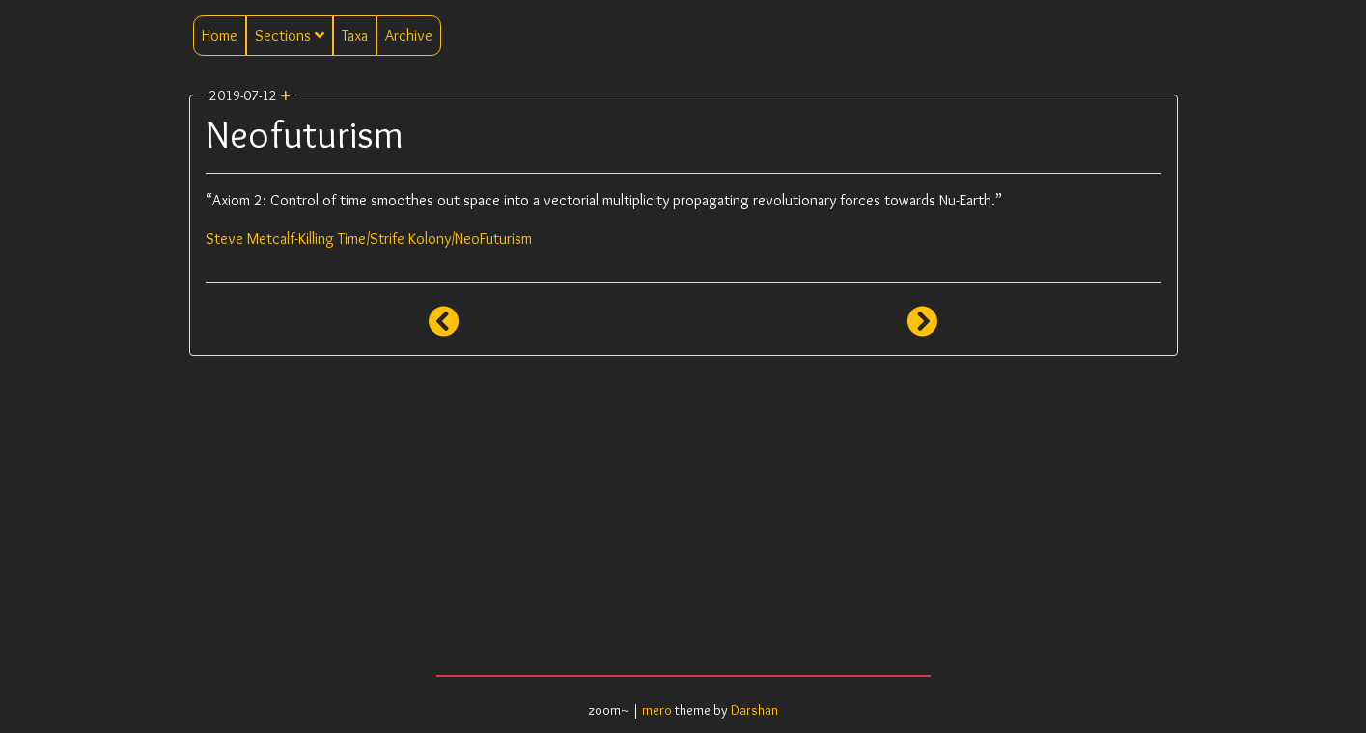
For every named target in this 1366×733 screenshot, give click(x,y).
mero (657, 710)
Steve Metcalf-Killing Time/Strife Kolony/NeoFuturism (369, 239)
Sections (289, 35)
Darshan (754, 710)
